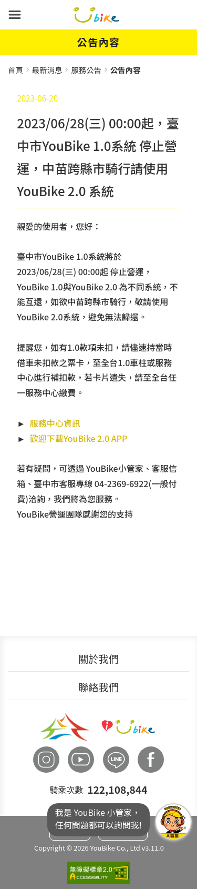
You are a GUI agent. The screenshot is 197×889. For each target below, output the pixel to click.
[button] (14, 14)
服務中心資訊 (55, 423)
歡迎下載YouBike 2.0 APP (79, 438)
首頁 (15, 69)
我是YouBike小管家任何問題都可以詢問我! (173, 821)
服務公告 (86, 69)
